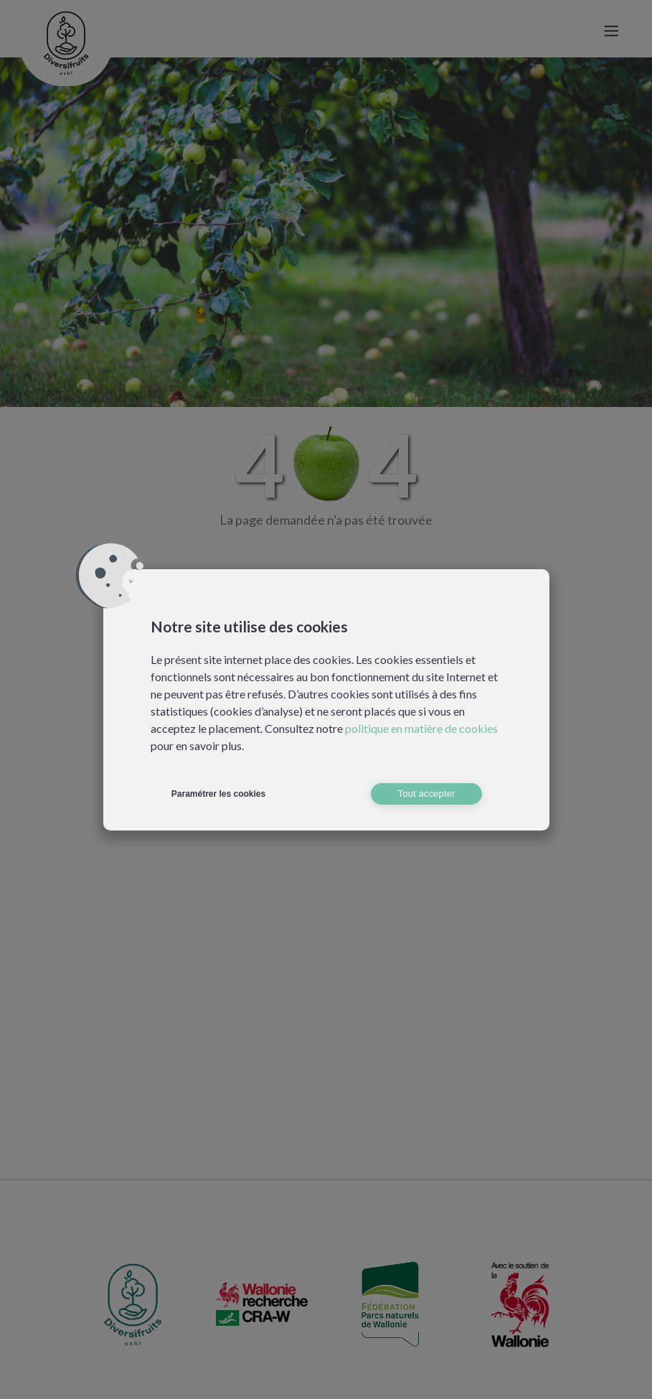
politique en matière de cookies (421, 728)
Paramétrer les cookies (218, 794)
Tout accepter (426, 793)
